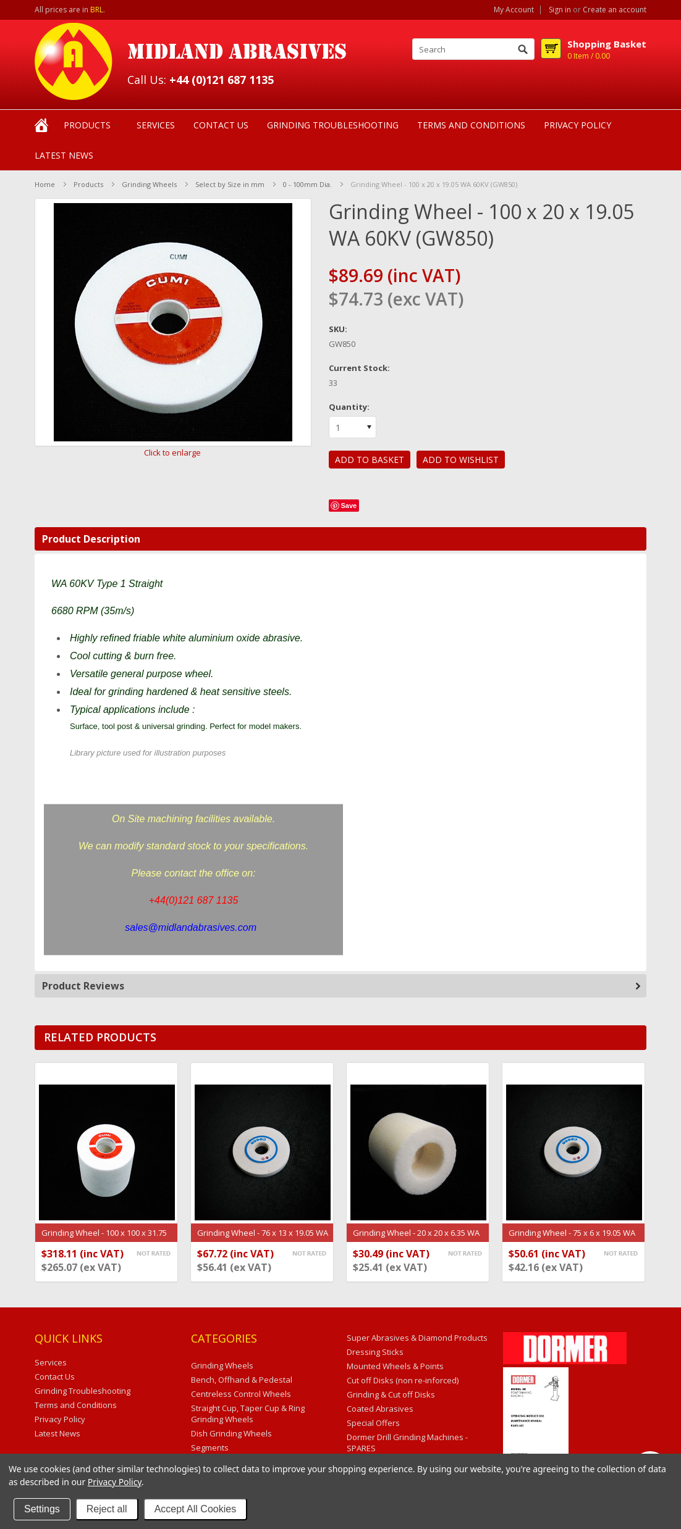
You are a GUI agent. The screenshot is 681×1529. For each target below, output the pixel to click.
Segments (210, 1447)
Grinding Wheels (149, 184)
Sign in (560, 10)
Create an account (614, 10)
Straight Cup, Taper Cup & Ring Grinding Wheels (248, 1413)
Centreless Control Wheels (241, 1393)
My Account (514, 10)
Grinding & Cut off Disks (391, 1394)
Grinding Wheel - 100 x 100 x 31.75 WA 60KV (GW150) (104, 1239)
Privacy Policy (115, 1482)
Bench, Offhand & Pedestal (241, 1379)
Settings (42, 1509)
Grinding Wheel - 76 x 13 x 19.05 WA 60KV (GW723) (262, 1239)
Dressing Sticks (375, 1351)
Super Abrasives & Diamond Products (417, 1337)
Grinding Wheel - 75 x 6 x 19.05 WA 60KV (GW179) (572, 1239)
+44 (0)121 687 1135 (221, 79)
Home (45, 184)
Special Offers (373, 1422)
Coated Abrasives (380, 1408)
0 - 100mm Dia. (307, 184)
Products (87, 125)
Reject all (107, 1509)
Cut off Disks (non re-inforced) (403, 1380)
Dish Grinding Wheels (231, 1433)
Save (349, 505)
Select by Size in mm (229, 184)
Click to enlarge (172, 452)
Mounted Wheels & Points (395, 1366)
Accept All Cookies (195, 1509)
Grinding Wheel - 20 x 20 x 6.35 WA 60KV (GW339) (416, 1239)
